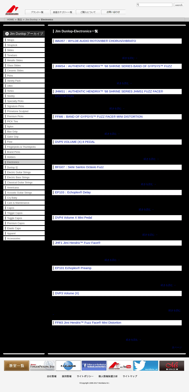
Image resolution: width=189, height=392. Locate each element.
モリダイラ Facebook (94, 365)
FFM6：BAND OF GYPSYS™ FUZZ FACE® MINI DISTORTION (99, 116)
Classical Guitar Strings (20, 182)
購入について (88, 12)
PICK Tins (12, 121)
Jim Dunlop (31, 19)
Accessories (13, 238)
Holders (11, 157)
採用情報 (67, 376)
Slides (10, 50)
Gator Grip (12, 136)
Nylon (10, 126)
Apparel (11, 233)
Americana (13, 187)
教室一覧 (16, 365)
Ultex (10, 85)
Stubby (11, 96)
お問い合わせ (113, 12)
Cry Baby (12, 197)
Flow (9, 141)
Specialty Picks (15, 101)
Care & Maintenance (18, 202)
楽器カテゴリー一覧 (62, 12)
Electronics (13, 162)
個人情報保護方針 (108, 376)
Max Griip (12, 131)
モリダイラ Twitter (145, 365)
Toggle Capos (14, 218)
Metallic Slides (15, 60)
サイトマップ (130, 376)
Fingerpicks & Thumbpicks (21, 147)
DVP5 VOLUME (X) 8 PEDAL (75, 141)
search (179, 5)
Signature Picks (15, 106)
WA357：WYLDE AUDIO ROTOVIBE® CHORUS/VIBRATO (95, 41)
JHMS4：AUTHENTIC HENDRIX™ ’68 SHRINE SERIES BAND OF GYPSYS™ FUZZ (113, 66)
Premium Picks (15, 116)
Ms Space (171, 365)
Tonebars (12, 55)
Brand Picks (13, 152)
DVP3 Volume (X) (67, 293)
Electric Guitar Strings (19, 172)
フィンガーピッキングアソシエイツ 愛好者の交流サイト (42, 365)
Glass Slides (14, 65)
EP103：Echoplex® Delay (73, 192)
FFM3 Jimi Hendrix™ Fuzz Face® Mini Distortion (88, 322)
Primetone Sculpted (17, 111)
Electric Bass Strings (18, 177)
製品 (19, 19)
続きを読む (130, 58)
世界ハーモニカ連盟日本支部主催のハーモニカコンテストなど (68, 365)
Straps (10, 40)
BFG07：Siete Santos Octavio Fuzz (79, 167)
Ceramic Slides (15, 70)
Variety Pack (14, 80)
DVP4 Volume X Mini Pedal (73, 217)
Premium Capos (16, 223)
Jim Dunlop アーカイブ (26, 33)
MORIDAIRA (11, 10)
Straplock (12, 45)
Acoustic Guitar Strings (19, 192)
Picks (10, 75)
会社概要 (52, 376)
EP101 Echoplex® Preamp (73, 268)
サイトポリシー (85, 376)
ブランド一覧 (37, 12)
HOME (10, 19)
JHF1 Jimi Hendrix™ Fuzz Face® (77, 242)
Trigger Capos (15, 213)
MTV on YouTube (120, 365)
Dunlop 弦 (12, 167)
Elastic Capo (14, 228)
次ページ (177, 347)
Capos (10, 208)
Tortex (10, 91)
